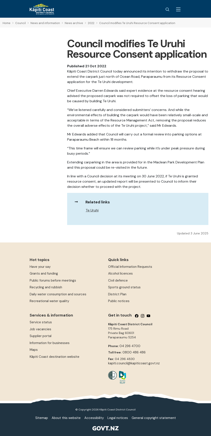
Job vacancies (40, 329)
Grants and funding (44, 273)
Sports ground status (124, 287)
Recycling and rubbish (46, 287)
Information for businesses (50, 343)
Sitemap (41, 418)
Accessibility (94, 418)
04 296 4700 (129, 346)
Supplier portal (40, 336)
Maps (34, 350)
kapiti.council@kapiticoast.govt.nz (134, 363)
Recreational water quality (49, 301)
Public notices (118, 301)
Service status (41, 322)
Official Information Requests (130, 267)
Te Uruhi (92, 210)
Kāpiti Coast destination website (54, 357)
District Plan (117, 294)
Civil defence (118, 280)
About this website (66, 418)
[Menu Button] (178, 9)
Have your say (40, 267)
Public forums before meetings (53, 280)
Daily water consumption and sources (58, 294)
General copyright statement (154, 418)
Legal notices (117, 418)
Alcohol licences (120, 273)
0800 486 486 (134, 352)
